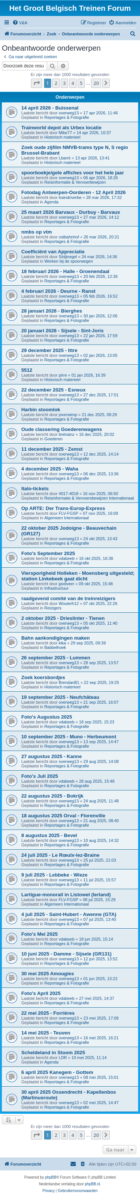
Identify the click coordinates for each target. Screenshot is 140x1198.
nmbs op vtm (36, 232)
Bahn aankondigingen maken (55, 638)
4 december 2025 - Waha (49, 469)
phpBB (50, 1177)
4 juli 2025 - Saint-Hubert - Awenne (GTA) (68, 914)
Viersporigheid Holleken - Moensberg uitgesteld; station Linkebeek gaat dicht (77, 575)
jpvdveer (66, 583)
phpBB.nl (92, 1184)
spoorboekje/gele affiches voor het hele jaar (72, 172)
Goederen (53, 439)
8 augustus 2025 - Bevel (49, 835)
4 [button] (72, 83)
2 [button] (56, 83)
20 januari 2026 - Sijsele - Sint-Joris (62, 330)
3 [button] (64, 83)
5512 (26, 370)
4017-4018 (68, 493)
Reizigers (53, 608)
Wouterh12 (69, 603)
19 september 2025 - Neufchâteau (60, 697)
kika (62, 643)
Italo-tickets (35, 488)
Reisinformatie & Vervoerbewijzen (75, 182)
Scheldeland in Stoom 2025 (53, 1052)
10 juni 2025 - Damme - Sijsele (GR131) (66, 954)
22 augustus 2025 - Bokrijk (52, 796)
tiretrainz (66, 434)
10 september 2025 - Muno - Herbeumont (68, 736)
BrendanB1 (69, 682)
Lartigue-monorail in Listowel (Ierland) (66, 894)
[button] (36, 83)
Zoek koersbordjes (43, 677)
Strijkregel (68, 256)
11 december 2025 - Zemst (52, 449)
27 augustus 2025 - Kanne (51, 756)
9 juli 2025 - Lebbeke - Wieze (54, 875)
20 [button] (96, 83)
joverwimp (68, 414)
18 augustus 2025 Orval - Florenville (63, 815)
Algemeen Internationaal (66, 518)
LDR (63, 1057)
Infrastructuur (56, 588)
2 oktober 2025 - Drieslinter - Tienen (63, 618)
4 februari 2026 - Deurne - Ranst (58, 291)
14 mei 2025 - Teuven (45, 1033)
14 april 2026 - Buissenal (49, 108)
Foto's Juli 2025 (39, 776)
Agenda (51, 202)
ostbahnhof (69, 237)
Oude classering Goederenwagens (61, 429)
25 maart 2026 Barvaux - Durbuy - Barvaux (70, 212)
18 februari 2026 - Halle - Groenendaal (65, 271)
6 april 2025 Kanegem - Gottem (57, 1072)
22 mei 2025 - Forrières (48, 1013)
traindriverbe (70, 197)
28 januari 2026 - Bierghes (51, 311)
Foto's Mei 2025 (39, 934)
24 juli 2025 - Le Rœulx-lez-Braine (60, 855)
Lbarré (65, 158)
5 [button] (81, 83)
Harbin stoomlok (40, 409)
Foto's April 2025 (40, 993)
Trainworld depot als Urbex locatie (61, 127)
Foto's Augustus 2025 (46, 717)
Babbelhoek (55, 647)
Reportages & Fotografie (66, 117)
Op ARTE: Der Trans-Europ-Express (63, 508)
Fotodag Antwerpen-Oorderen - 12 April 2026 (73, 192)
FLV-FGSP (68, 513)
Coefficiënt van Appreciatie (53, 251)
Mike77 (65, 132)
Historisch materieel (62, 137)
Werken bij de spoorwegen (68, 261)
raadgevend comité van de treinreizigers (68, 598)
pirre (63, 375)
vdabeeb (66, 558)
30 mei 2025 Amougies (47, 973)
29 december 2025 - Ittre (49, 350)
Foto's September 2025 (48, 553)
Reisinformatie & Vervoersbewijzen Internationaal (89, 498)
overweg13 (69, 113)
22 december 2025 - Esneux (53, 390)
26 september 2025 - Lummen (55, 657)
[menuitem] (19, 22)
